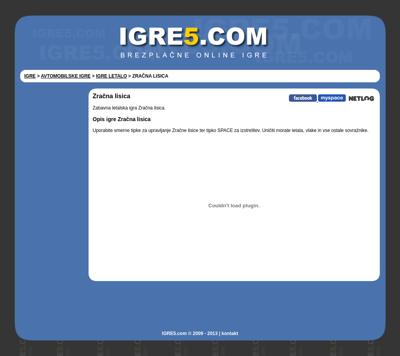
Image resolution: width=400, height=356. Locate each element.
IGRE (30, 76)
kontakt (229, 333)
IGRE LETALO (111, 76)
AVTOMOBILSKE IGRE (65, 76)
